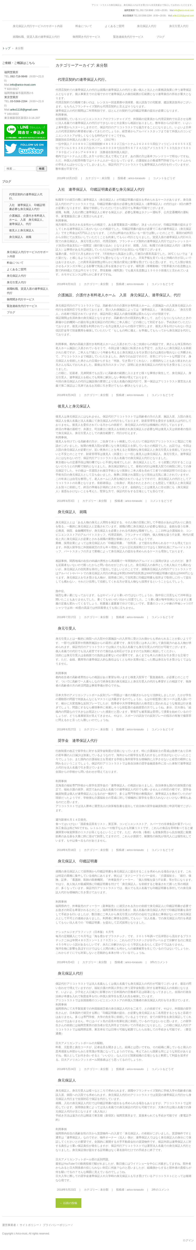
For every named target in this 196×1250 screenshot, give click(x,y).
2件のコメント (160, 1189)
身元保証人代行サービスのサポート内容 (38, 26)
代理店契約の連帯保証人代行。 (83, 80)
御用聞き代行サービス (86, 36)
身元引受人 (67, 628)
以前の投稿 (68, 1203)
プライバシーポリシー (57, 1225)
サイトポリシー (29, 1225)
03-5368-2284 (145, 15)
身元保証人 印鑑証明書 (78, 861)
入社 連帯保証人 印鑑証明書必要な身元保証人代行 (101, 189)
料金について (83, 26)
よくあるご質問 (114, 26)
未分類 (106, 178)
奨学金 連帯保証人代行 (78, 741)
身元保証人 (67, 1080)
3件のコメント (159, 962)
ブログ (160, 36)
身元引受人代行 (179, 26)
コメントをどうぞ (164, 178)
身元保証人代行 (146, 26)
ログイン (188, 1240)
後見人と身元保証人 (74, 406)
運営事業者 (9, 1225)
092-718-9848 (146, 10)
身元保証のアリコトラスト (26, 15)
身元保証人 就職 (72, 512)
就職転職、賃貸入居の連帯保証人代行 (36, 36)
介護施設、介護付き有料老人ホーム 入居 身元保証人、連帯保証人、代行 (119, 295)
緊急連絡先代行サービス (128, 36)
